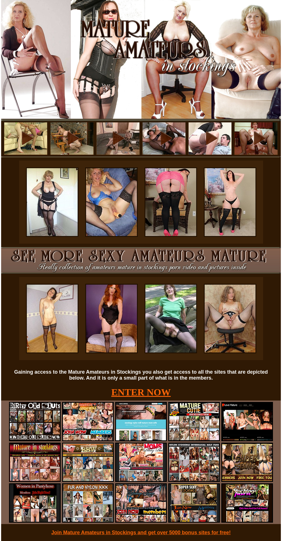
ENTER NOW (141, 392)
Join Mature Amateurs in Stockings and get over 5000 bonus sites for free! (141, 532)
